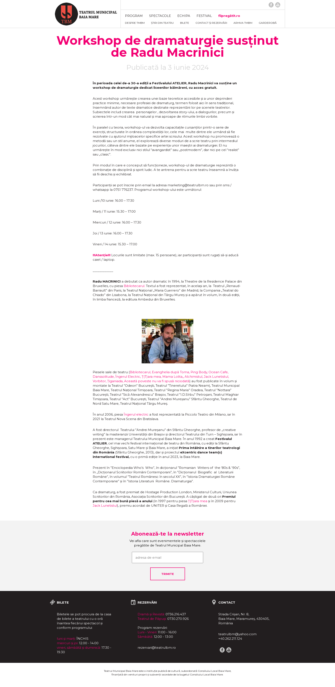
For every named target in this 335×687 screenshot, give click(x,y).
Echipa (183, 16)
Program (134, 16)
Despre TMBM (135, 22)
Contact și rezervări (211, 22)
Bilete (184, 22)
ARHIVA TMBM (243, 22)
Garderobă (268, 22)
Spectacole (160, 16)
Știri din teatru (162, 22)
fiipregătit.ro (229, 16)
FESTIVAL (204, 16)
